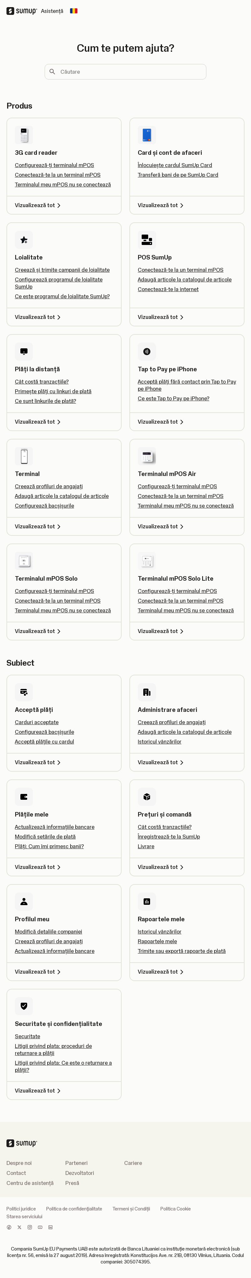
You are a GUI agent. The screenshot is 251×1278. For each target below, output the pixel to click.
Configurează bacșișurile (44, 505)
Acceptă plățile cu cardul (44, 741)
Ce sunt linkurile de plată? (45, 401)
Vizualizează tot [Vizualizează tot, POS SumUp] (162, 317)
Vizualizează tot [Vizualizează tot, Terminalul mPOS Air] (162, 526)
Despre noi (19, 1163)
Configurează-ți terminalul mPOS (54, 165)
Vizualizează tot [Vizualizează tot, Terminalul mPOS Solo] (39, 631)
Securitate (27, 1036)
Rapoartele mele (157, 941)
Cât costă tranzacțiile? (42, 381)
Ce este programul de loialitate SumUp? (62, 296)
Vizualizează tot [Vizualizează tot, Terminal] (39, 526)
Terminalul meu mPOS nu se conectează (63, 184)
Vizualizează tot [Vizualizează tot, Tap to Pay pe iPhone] (162, 421)
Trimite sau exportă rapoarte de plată (182, 951)
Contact (16, 1173)
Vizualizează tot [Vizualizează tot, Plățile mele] (39, 867)
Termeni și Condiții (131, 1209)
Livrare (146, 846)
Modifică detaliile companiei (48, 931)
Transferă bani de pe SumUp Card (178, 175)
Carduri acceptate (37, 722)
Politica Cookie (175, 1209)
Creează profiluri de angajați (49, 486)
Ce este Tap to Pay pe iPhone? (173, 398)
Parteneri (76, 1163)
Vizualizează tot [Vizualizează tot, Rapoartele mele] (162, 971)
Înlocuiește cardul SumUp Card (175, 165)
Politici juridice (21, 1209)
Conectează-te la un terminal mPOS (58, 175)
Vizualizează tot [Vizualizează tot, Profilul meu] (39, 971)
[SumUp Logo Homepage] (23, 11)
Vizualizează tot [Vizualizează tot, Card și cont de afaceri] (162, 205)
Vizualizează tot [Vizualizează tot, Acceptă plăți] (39, 762)
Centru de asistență (30, 1183)
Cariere (133, 1163)
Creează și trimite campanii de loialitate (62, 270)
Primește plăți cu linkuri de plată (53, 391)
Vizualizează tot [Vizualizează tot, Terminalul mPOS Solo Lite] (162, 631)
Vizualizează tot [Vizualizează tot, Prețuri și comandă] (162, 867)
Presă (72, 1183)
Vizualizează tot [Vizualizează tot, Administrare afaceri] (162, 762)
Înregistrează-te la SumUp (169, 836)
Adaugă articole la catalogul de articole (185, 279)
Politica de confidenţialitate (74, 1209)
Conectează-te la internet (168, 289)
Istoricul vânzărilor (159, 741)
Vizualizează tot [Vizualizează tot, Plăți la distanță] (39, 421)
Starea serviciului (24, 1217)
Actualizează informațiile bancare (54, 827)
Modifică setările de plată (45, 836)
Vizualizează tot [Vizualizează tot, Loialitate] (39, 317)
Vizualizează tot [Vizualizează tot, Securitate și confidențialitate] (39, 1090)
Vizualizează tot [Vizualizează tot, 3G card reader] (39, 205)
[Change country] (74, 11)
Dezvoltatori (79, 1173)
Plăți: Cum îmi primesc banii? (49, 846)
